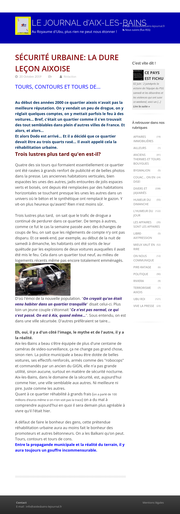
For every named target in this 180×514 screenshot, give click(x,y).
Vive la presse (147, 306)
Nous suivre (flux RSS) (136, 30)
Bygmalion (147, 170)
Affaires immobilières (147, 139)
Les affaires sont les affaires (147, 224)
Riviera (147, 281)
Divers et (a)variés (147, 190)
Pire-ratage (147, 267)
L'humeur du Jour (147, 213)
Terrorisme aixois (147, 290)
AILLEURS (147, 148)
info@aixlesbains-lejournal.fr (148, 26)
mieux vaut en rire (147, 247)
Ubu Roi (147, 299)
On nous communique (147, 258)
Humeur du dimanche (147, 202)
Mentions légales (153, 502)
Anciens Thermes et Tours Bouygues (147, 159)
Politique (147, 274)
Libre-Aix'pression (147, 235)
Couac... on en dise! (147, 179)
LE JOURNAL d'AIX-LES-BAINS (89, 22)
